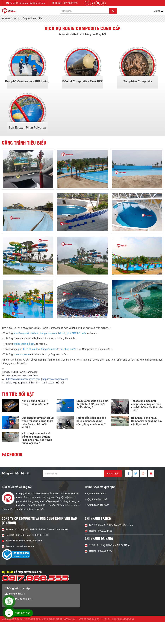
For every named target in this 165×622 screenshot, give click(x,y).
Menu (157, 10)
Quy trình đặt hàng (96, 493)
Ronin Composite (31, 618)
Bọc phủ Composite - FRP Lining (27, 81)
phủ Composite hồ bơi (25, 333)
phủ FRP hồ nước (77, 333)
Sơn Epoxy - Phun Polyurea (27, 127)
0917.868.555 (71, 3)
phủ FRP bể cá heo (29, 349)
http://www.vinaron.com (55, 379)
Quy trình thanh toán (97, 499)
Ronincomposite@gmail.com (30, 3)
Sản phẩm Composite (137, 81)
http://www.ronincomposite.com (23, 379)
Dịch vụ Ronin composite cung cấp (82, 28)
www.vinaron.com (25, 546)
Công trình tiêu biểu (31, 18)
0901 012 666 (41, 535)
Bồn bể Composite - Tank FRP (82, 81)
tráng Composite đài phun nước (58, 349)
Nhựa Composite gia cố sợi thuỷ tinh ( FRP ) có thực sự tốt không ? (92, 404)
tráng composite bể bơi (52, 333)
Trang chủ (9, 18)
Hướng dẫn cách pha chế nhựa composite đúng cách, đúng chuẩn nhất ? (91, 421)
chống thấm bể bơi (23, 343)
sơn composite (21, 354)
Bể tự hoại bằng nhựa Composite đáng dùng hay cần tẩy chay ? (146, 421)
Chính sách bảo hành (98, 505)
